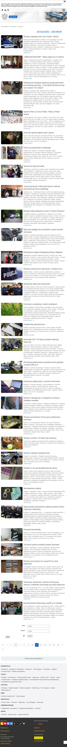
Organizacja (35, 677)
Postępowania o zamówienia (9, 708)
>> (2, 648)
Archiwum (20, 26)
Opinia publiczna (6, 690)
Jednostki (4, 677)
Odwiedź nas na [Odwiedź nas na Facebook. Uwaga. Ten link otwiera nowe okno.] (8, 723)
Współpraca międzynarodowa (20, 679)
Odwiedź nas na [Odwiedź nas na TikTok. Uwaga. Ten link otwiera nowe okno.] (20, 723)
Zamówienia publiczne (7, 705)
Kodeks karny (35, 688)
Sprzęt (58, 677)
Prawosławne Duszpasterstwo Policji (11, 682)
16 (58, 645)
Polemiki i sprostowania (18, 671)
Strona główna (5, 26)
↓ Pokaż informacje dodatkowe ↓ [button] (33, 658)
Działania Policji (5, 666)
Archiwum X (28, 669)
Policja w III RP (45, 677)
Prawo (3, 693)
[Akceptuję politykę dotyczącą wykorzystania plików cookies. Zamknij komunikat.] (64, 1)
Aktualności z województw (17, 669)
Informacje (4, 688)
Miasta (23, 625)
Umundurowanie (6, 679)
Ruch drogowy (38, 669)
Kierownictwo (12, 677)
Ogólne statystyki (13, 688)
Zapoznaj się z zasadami (6, 741)
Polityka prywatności (5, 743)
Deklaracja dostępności (39, 731)
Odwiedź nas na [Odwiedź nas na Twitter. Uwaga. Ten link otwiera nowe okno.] (17, 723)
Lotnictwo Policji (6, 671)
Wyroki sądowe (21, 696)
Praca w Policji (5, 699)
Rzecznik (4, 714)
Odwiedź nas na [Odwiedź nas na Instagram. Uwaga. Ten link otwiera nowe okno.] (11, 723)
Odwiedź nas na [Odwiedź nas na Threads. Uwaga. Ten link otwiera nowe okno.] (14, 723)
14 (49, 645)
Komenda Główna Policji (24, 677)
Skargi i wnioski (12, 714)
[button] (63, 10)
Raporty (53, 688)
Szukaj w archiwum (7, 637)
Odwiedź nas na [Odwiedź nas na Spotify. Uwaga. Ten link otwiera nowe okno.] (24, 723)
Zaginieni (54, 669)
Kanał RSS (2, 723)
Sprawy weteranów (23, 714)
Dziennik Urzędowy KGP (8, 696)
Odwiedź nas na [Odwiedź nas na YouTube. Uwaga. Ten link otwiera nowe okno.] (5, 723)
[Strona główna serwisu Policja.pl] (2, 10)
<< (2, 644)
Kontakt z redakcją (5, 731)
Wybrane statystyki (25, 688)
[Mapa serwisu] (5, 10)
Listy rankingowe (31, 702)
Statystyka (4, 685)
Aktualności (13, 26)
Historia (53, 677)
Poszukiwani (46, 669)
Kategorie (23, 630)
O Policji (3, 674)
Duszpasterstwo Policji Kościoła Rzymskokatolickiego (44, 679)
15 (54, 645)
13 (45, 645)
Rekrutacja (40, 702)
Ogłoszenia (22, 702)
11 (37, 645)
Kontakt (3, 711)
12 (41, 645)
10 (32, 645)
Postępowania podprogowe (26, 708)
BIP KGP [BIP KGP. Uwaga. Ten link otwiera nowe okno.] (41, 724)
